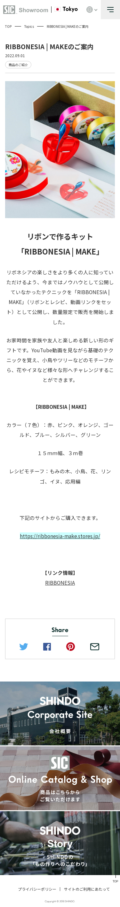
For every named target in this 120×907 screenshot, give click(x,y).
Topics (29, 26)
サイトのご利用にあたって (87, 889)
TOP (8, 26)
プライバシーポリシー (37, 889)
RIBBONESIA (60, 582)
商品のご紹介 (18, 64)
